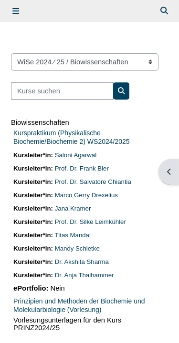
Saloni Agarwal (75, 155)
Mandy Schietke (77, 248)
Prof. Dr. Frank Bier (82, 168)
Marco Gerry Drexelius (86, 195)
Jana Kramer (73, 208)
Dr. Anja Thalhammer (84, 275)
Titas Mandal (73, 235)
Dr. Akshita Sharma (82, 261)
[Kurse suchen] (62, 91)
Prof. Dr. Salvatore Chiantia (93, 181)
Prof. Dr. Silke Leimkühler (90, 221)
